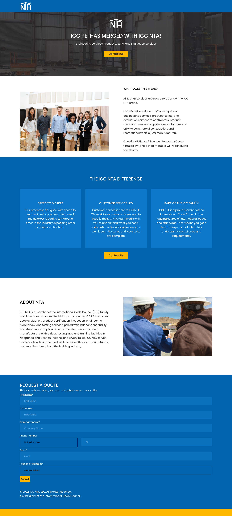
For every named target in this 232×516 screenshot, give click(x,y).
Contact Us (116, 54)
